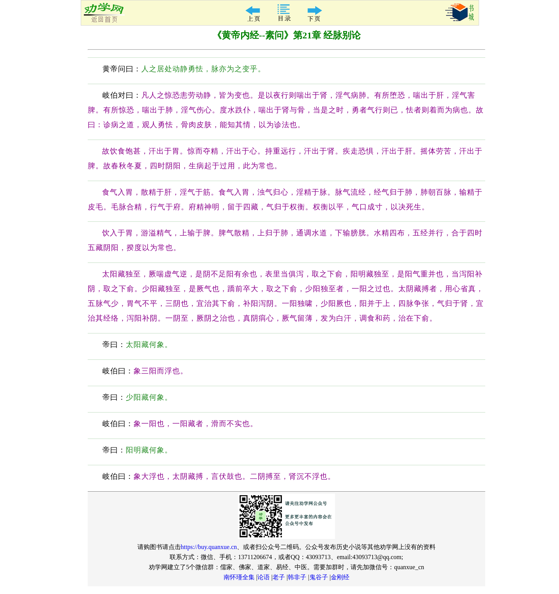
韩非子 (297, 577)
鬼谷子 (318, 577)
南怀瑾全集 (239, 577)
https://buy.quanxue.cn (209, 547)
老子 (279, 577)
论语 (263, 577)
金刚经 (340, 577)
